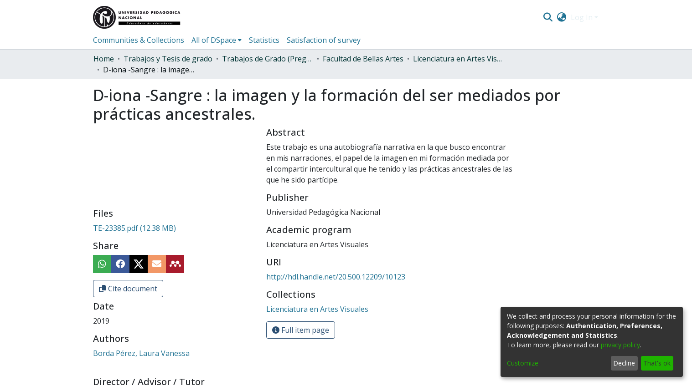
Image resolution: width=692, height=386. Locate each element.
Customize (522, 363)
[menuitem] (562, 17)
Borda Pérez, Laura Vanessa (141, 353)
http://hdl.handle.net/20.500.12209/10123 (335, 277)
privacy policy (620, 344)
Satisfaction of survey (324, 40)
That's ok (657, 363)
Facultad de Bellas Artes (363, 59)
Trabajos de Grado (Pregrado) (267, 59)
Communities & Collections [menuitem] (138, 40)
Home (103, 59)
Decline (624, 363)
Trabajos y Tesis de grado (168, 59)
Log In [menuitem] (582, 17)
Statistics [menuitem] (264, 40)
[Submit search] (547, 17)
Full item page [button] (300, 330)
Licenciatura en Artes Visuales (458, 59)
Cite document (128, 289)
